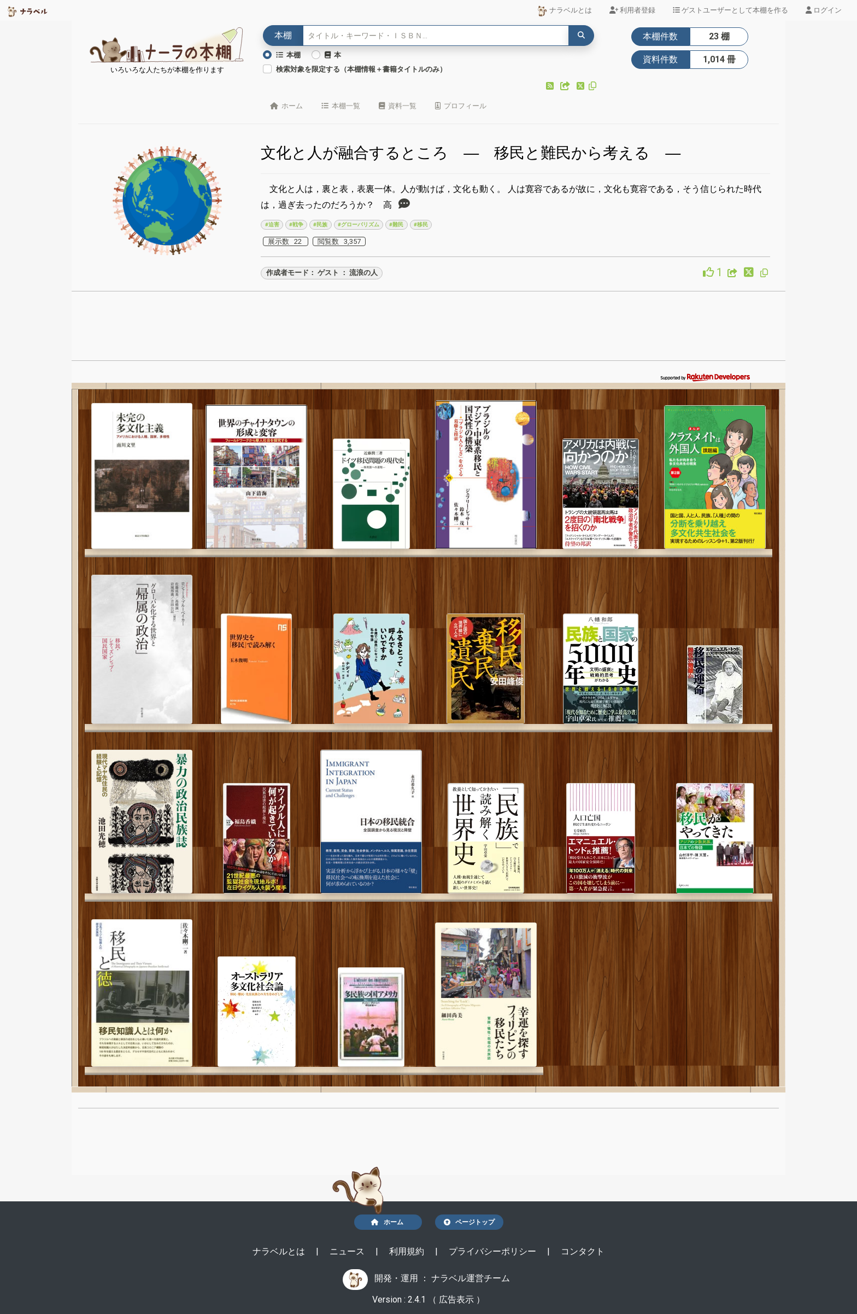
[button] (551, 86)
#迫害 (272, 224)
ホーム (286, 106)
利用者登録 (632, 10)
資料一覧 (397, 106)
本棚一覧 (340, 106)
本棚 (288, 55)
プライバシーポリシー (493, 1251)
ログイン (824, 10)
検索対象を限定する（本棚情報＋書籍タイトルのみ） (361, 69)
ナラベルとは (564, 10)
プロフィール (460, 106)
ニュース (348, 1251)
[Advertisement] (428, 329)
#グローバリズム (358, 224)
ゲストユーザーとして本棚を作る (730, 10)
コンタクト (582, 1251)
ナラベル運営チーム (470, 1278)
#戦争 (296, 224)
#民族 (320, 224)
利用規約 (407, 1251)
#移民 (421, 224)
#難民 (396, 224)
